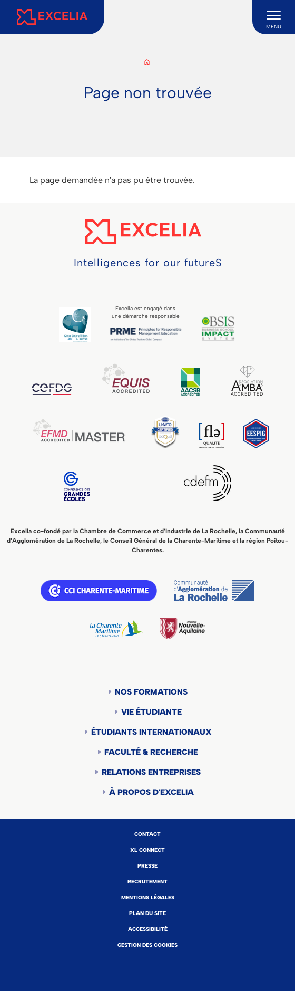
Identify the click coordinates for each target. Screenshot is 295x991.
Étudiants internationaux (151, 732)
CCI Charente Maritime (99, 590)
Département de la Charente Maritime (116, 628)
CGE (77, 486)
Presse (147, 865)
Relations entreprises (151, 772)
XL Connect (147, 849)
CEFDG (52, 389)
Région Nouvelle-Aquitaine (182, 628)
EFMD (79, 430)
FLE (211, 435)
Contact (147, 834)
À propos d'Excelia (151, 792)
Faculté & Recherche (151, 752)
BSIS (218, 328)
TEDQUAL (165, 432)
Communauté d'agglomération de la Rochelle (214, 590)
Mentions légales (147, 897)
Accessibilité (148, 929)
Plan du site (147, 913)
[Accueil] (52, 17)
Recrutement (147, 881)
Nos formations (151, 692)
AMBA (247, 381)
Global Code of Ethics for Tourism (75, 324)
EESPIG (256, 433)
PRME (145, 334)
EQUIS (126, 378)
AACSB (190, 382)
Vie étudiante (151, 712)
